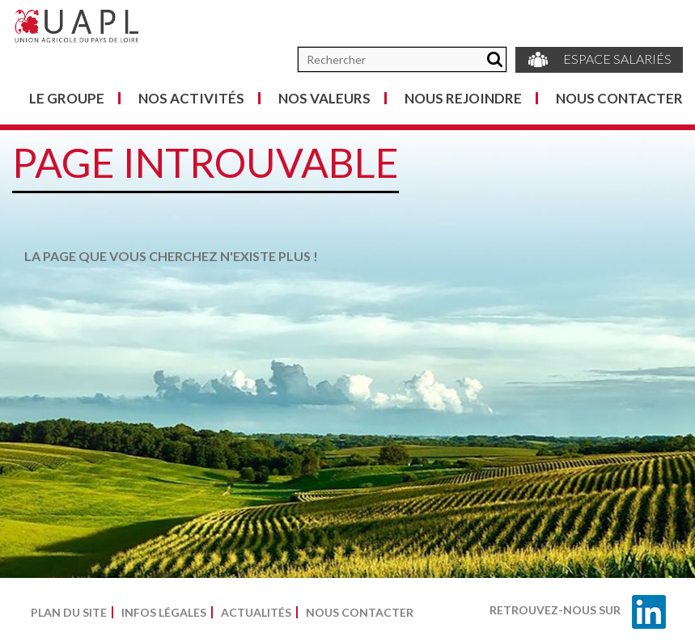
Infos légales (163, 612)
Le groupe (66, 98)
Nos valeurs (324, 98)
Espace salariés (599, 59)
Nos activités (191, 98)
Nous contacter (619, 98)
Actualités (256, 612)
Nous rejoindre (463, 98)
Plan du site (69, 612)
